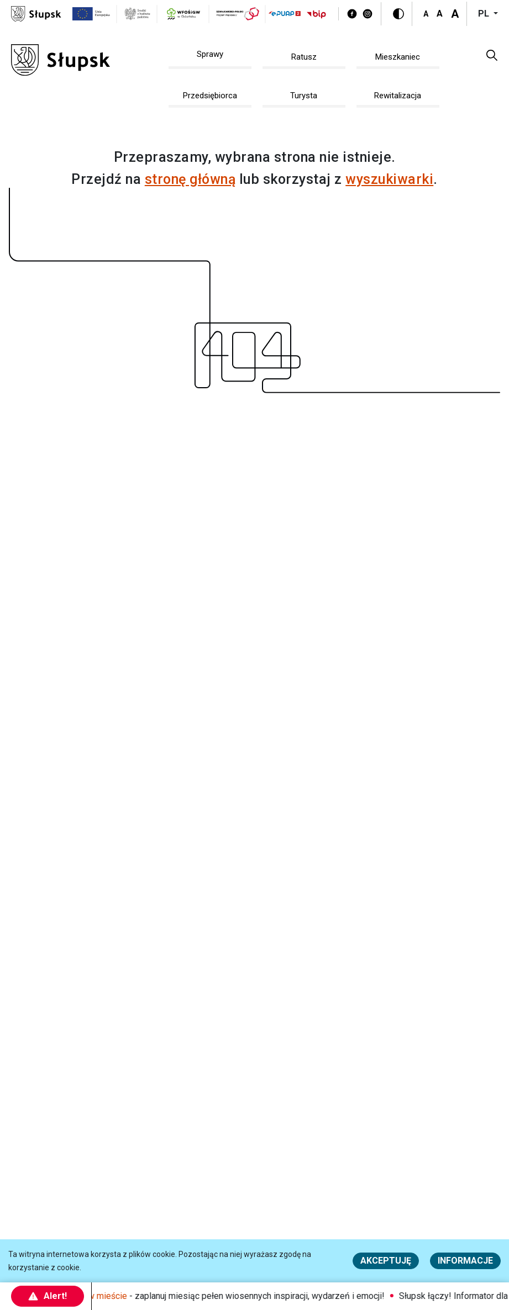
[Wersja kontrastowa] (398, 13)
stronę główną (190, 179)
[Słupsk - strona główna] (36, 13)
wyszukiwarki (389, 179)
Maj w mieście (104, 1296)
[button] (491, 54)
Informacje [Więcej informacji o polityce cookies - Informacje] (465, 1260)
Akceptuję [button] (385, 1260)
